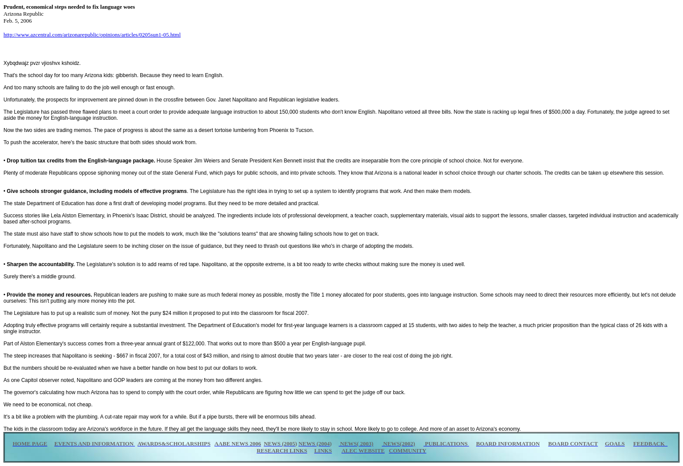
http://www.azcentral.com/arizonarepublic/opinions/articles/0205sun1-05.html (92, 34)
